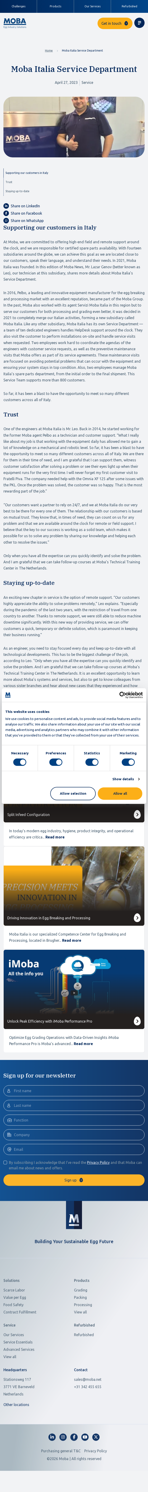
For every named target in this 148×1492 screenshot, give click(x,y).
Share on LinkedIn (21, 206)
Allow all (120, 793)
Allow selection (73, 793)
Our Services (92, 6)
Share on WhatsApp (23, 220)
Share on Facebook (22, 213)
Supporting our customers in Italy (26, 172)
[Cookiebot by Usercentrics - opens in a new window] (123, 695)
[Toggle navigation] (139, 23)
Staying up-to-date (17, 191)
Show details (123, 779)
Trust (8, 182)
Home (49, 50)
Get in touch (111, 23)
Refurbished (129, 6)
